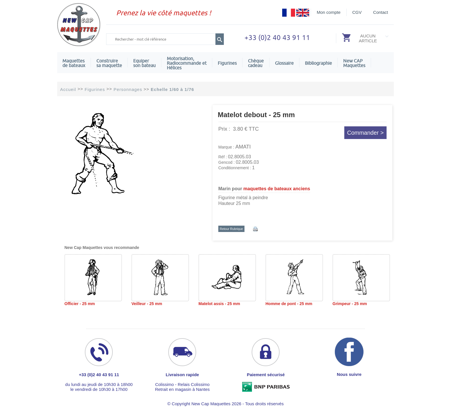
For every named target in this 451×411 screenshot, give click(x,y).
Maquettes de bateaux (73, 63)
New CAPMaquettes (354, 63)
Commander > (365, 133)
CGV (357, 12)
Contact (380, 12)
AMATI (243, 147)
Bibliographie (318, 63)
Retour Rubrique (231, 229)
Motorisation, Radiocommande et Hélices (187, 63)
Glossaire (284, 63)
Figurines (227, 63)
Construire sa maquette (109, 63)
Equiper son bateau (144, 63)
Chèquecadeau (256, 63)
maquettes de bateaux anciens (276, 188)
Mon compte (329, 12)
